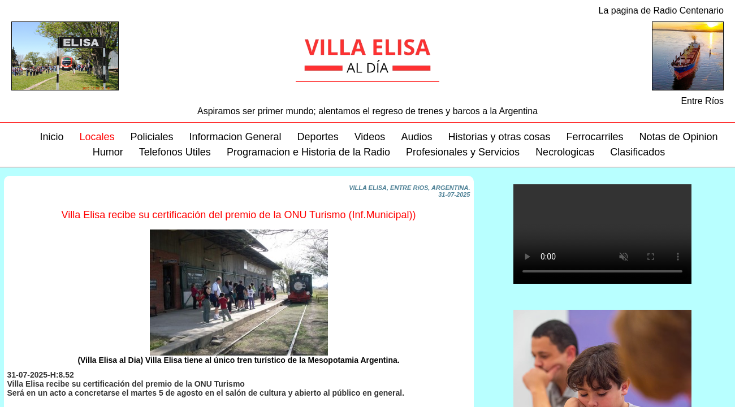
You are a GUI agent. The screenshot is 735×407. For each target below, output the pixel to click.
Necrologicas (564, 152)
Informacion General (235, 136)
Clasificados (637, 152)
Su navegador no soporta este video (602, 234)
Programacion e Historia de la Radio (308, 152)
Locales (96, 136)
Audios (416, 136)
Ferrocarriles (594, 136)
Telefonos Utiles (175, 152)
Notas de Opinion (678, 136)
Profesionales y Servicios (463, 152)
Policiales (151, 136)
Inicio (51, 136)
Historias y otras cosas (499, 136)
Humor (108, 152)
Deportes (318, 136)
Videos (370, 136)
